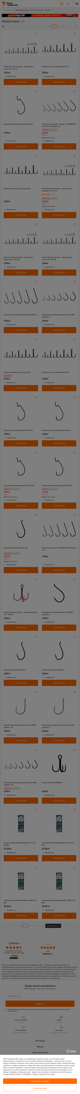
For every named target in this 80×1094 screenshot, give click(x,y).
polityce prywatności (20, 1065)
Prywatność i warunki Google (25, 1068)
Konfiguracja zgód (40, 1088)
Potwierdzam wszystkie (40, 1081)
